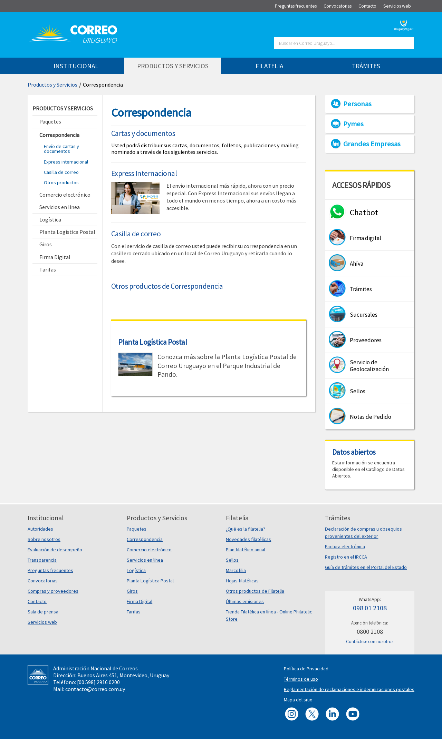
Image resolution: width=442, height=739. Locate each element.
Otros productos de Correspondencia (167, 286)
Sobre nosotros (44, 539)
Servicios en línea (145, 560)
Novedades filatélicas (248, 539)
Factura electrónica (345, 546)
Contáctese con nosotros (369, 641)
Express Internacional (144, 173)
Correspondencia (103, 84)
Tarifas (134, 612)
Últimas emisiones (245, 601)
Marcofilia (236, 570)
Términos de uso (301, 679)
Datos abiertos (354, 452)
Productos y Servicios (52, 84)
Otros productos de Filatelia (255, 591)
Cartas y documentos (143, 133)
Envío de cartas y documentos (61, 148)
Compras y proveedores (53, 591)
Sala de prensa (43, 612)
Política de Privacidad (306, 669)
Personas (357, 103)
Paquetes (136, 529)
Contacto (37, 601)
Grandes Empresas (372, 143)
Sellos (232, 560)
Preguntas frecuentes (50, 570)
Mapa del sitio (298, 700)
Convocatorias (43, 581)
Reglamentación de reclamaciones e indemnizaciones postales (349, 689)
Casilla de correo (61, 172)
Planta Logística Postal (152, 342)
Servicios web (42, 622)
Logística (136, 570)
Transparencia (42, 560)
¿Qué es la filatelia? (245, 529)
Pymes (353, 123)
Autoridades (40, 529)
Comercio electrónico (149, 549)
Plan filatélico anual (245, 549)
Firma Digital (139, 601)
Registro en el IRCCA (346, 557)
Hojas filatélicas (242, 581)
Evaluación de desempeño (55, 549)
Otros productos (61, 182)
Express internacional (66, 162)
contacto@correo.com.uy (95, 689)
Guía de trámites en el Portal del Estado (366, 567)
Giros (132, 591)
